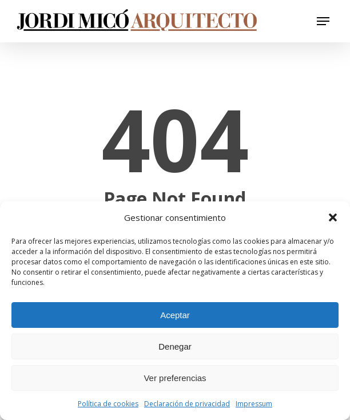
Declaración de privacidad (187, 404)
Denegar (175, 346)
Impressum (254, 404)
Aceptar (175, 315)
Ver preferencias (175, 378)
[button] (333, 217)
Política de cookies (108, 404)
